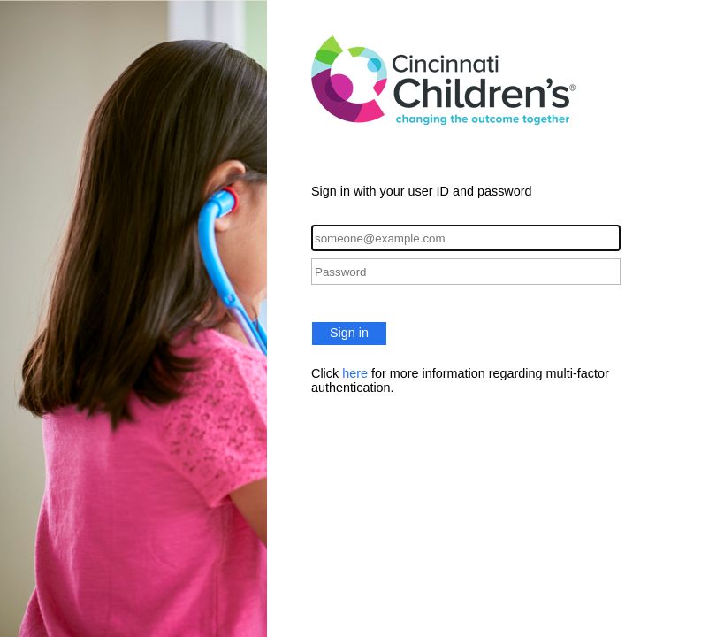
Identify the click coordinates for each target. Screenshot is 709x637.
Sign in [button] (349, 333)
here (355, 373)
